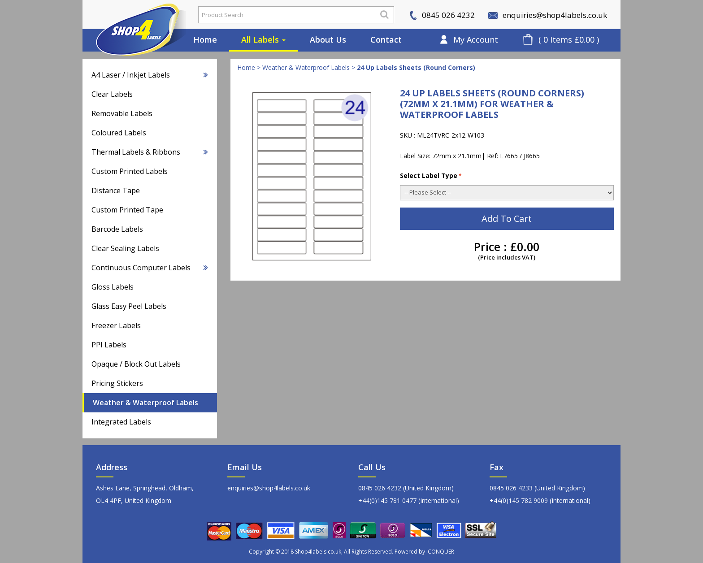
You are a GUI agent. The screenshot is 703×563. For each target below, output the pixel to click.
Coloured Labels (118, 133)
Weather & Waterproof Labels (145, 402)
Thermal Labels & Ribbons (149, 152)
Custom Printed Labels (129, 171)
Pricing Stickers (117, 383)
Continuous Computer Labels (149, 268)
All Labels (263, 39)
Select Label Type (431, 175)
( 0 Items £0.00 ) (568, 39)
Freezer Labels (116, 325)
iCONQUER (440, 551)
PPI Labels (108, 345)
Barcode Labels (117, 229)
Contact (386, 39)
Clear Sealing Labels (125, 248)
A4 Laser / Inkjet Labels (149, 75)
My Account (475, 39)
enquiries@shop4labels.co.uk (547, 15)
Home (205, 39)
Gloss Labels (112, 287)
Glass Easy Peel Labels (128, 306)
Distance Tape (115, 190)
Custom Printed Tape (127, 210)
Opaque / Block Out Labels (136, 364)
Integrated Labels (121, 422)
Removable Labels (121, 113)
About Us (328, 39)
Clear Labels (112, 94)
